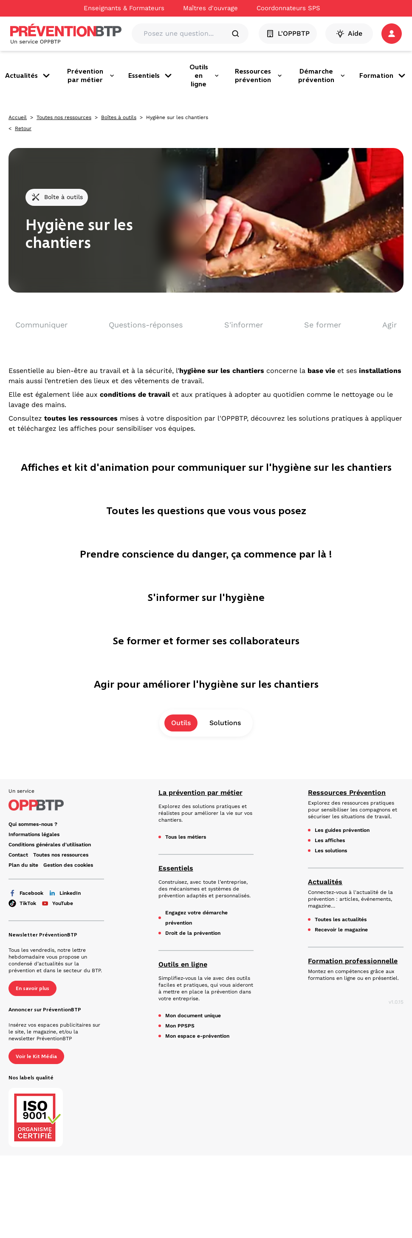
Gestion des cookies (68, 865)
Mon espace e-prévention (197, 1036)
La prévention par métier (200, 792)
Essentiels (150, 76)
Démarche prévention (322, 75)
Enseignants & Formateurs (124, 8)
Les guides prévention (342, 830)
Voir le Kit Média (36, 1056)
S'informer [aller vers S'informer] (243, 324)
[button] (391, 33)
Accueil (17, 117)
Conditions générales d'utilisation (49, 845)
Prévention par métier (91, 75)
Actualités (28, 76)
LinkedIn (64, 893)
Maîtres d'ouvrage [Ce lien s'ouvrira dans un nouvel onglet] (210, 8)
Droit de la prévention (192, 933)
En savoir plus (32, 988)
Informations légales (33, 834)
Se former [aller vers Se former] (322, 324)
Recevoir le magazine (341, 930)
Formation (383, 76)
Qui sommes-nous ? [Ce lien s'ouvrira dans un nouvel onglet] (32, 824)
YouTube (57, 903)
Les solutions (331, 851)
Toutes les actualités (341, 919)
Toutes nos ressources (64, 117)
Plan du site (23, 865)
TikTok (22, 903)
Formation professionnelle (353, 961)
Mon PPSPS (180, 1026)
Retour (23, 128)
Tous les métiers (185, 837)
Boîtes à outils (118, 117)
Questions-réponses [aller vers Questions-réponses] (146, 324)
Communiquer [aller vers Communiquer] (41, 324)
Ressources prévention (258, 75)
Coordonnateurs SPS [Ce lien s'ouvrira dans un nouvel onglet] (288, 8)
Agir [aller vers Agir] (389, 324)
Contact (18, 855)
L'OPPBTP (288, 33)
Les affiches (330, 840)
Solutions (225, 723)
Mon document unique (193, 1016)
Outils (181, 723)
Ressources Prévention (347, 792)
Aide (349, 33)
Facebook (25, 893)
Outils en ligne (204, 75)
